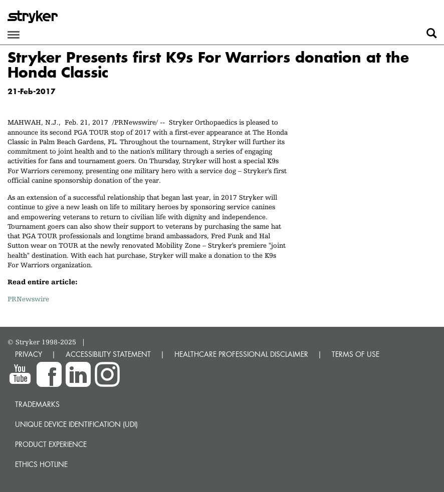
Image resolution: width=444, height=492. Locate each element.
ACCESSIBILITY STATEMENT (108, 354)
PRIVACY (28, 354)
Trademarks (37, 404)
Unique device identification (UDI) (76, 424)
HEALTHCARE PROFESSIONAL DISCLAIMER (241, 354)
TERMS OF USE (355, 354)
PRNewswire (28, 299)
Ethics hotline (41, 464)
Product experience (51, 444)
